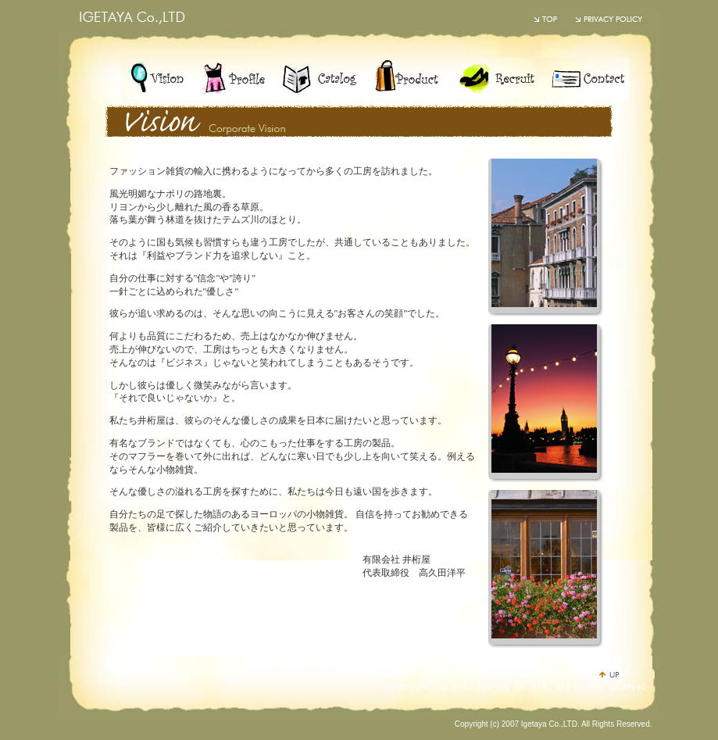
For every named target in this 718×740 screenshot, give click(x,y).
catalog (320, 79)
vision (156, 79)
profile (232, 79)
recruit (494, 79)
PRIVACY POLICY (613, 19)
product (408, 79)
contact (584, 79)
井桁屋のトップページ (546, 19)
